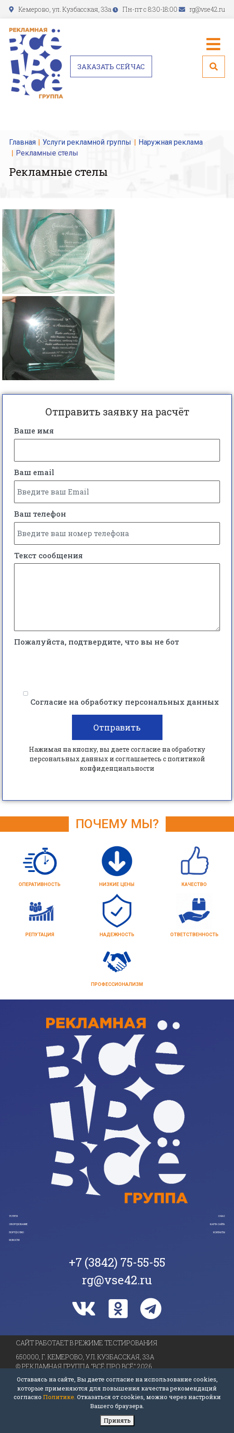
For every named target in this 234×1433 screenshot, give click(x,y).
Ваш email (34, 473)
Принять (117, 1420)
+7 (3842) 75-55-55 (117, 1319)
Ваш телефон (40, 515)
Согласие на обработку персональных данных (124, 703)
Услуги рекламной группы (87, 142)
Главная (22, 142)
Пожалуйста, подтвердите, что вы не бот (96, 643)
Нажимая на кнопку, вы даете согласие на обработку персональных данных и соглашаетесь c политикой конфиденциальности (117, 760)
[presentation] (83, 669)
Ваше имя (34, 432)
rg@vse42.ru (207, 9)
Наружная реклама (170, 142)
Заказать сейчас (111, 66)
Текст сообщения (48, 556)
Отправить (117, 728)
